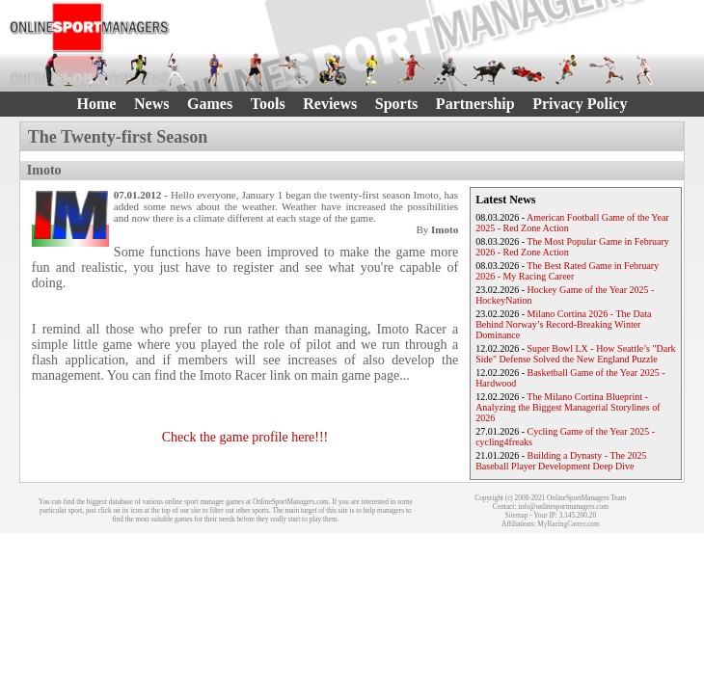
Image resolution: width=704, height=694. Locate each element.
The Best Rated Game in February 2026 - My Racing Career (567, 270)
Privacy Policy (579, 103)
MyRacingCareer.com (568, 524)
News (151, 103)
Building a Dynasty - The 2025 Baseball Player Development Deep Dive (560, 460)
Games (209, 103)
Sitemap (516, 515)
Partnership (475, 103)
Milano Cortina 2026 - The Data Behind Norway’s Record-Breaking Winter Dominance (563, 324)
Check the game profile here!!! (245, 437)
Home (97, 103)
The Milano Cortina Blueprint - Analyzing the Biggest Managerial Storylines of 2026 (567, 407)
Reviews (330, 103)
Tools (268, 103)
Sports (396, 103)
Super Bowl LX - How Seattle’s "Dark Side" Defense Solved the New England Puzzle (575, 353)
